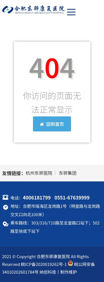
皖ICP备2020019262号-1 (44, 264)
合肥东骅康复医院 (53, 256)
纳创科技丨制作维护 (58, 272)
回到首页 (52, 124)
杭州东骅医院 (39, 172)
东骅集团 (68, 172)
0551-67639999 (72, 197)
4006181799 (37, 197)
